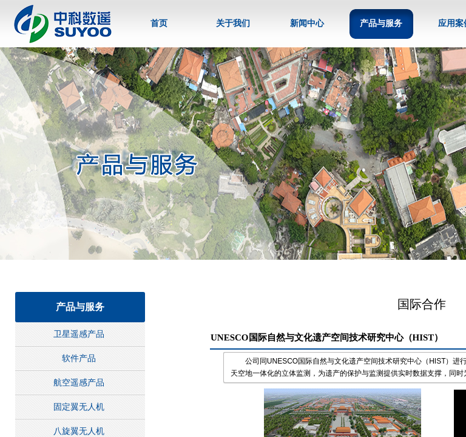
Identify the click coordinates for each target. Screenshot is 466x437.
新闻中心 (307, 23)
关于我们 (233, 23)
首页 (158, 23)
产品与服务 (381, 23)
